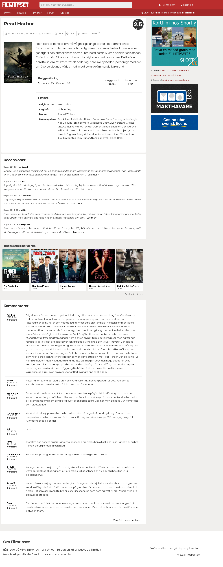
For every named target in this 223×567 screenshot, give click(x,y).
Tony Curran (83, 138)
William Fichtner (66, 130)
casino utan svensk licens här (174, 70)
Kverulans (156, 12)
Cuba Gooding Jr (115, 119)
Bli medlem (167, 5)
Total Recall (188, 12)
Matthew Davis (105, 130)
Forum (51, 12)
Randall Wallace (67, 114)
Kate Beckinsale (96, 119)
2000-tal (46, 33)
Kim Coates (69, 138)
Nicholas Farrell (99, 138)
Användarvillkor (158, 548)
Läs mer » (93, 174)
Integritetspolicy (179, 548)
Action (20, 33)
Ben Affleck (64, 119)
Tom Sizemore (81, 122)
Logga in (187, 5)
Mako (93, 130)
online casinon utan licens (176, 80)
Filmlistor (37, 12)
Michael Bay (64, 109)
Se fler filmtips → (134, 294)
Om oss (64, 12)
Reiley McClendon (87, 134)
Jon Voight (132, 119)
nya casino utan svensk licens (166, 75)
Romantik (30, 33)
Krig (39, 33)
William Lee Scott (99, 122)
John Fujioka (121, 130)
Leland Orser (116, 138)
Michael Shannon (111, 126)
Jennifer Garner (92, 126)
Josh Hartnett (78, 119)
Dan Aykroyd (129, 126)
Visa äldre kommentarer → (128, 520)
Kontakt (195, 548)
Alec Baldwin (65, 122)
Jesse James (105, 134)
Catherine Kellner (73, 126)
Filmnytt (7, 12)
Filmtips (21, 12)
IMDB (96, 33)
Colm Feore (82, 130)
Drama (12, 33)
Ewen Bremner (118, 122)
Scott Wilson (121, 134)
